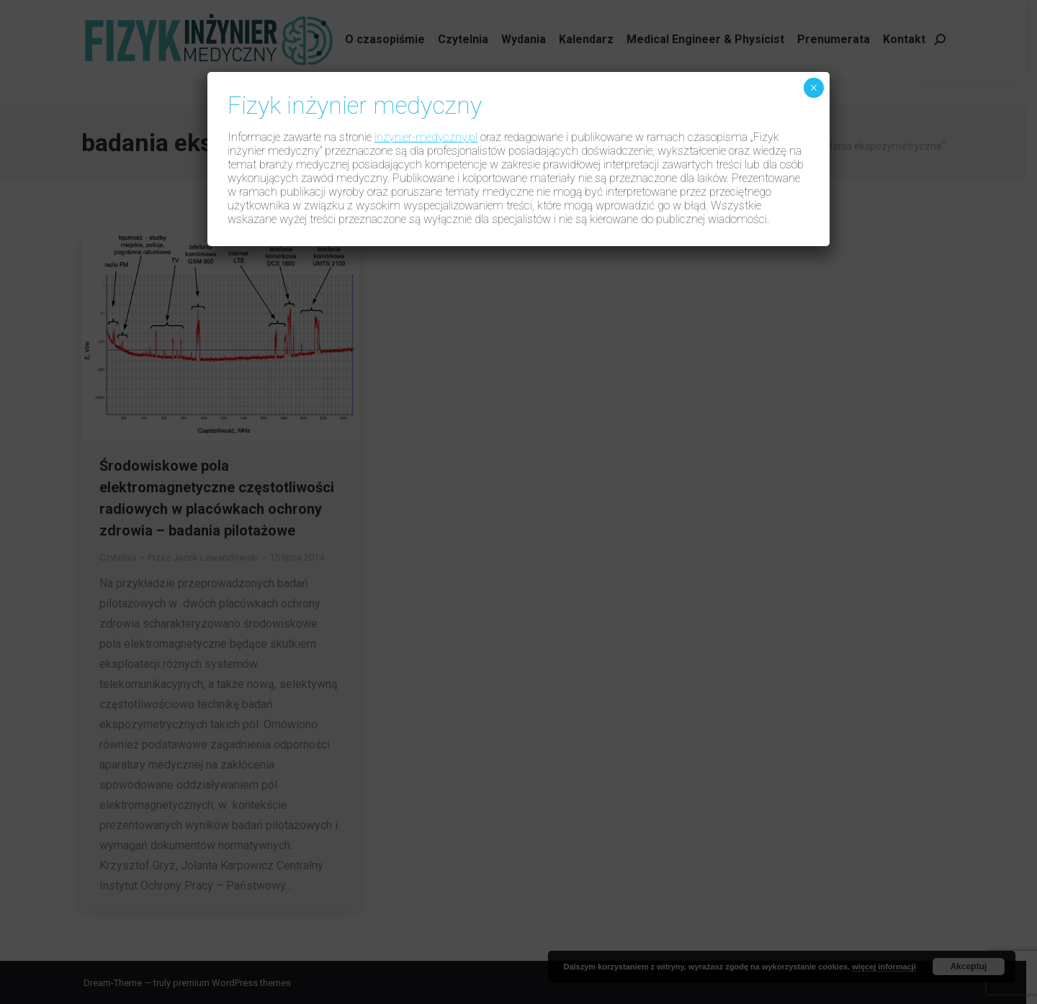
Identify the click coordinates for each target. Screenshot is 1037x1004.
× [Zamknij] (813, 88)
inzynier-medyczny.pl (425, 137)
